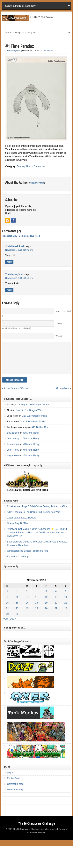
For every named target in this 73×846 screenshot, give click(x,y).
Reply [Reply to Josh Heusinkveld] (9, 262)
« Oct (5, 624)
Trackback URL (9, 236)
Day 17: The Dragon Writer (35, 410)
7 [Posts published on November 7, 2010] (65, 597)
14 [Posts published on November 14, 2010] (65, 603)
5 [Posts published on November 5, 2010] (46, 597)
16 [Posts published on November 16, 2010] (17, 608)
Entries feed (13, 784)
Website (59, 336)
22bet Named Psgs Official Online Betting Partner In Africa (37, 512)
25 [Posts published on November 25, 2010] (36, 614)
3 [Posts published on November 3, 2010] (26, 597)
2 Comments (47, 50)
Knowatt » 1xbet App (17, 562)
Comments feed (15, 789)
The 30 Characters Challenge (36, 829)
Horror (29, 166)
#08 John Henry (31, 438)
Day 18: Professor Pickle (34, 421)
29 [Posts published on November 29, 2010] (7, 620)
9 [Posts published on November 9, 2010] (17, 603)
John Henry (13, 444)
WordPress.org (15, 795)
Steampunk (40, 166)
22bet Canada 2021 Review (21, 523)
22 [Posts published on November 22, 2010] (7, 614)
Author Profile (37, 183)
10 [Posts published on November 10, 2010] (27, 603)
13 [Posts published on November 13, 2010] (56, 603)
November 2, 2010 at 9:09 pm (19, 278)
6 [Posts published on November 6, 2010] (56, 597)
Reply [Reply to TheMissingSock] (9, 290)
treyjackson (13, 438)
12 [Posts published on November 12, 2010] (46, 603)
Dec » (13, 624)
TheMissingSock (12, 50)
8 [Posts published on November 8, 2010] (7, 603)
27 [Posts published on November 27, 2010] (56, 614)
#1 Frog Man (62, 394)
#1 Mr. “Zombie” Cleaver (16, 394)
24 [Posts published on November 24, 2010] (27, 614)
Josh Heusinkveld (15, 246)
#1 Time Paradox (19, 46)
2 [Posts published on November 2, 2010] (17, 597)
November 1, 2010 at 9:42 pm (19, 250)
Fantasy (21, 166)
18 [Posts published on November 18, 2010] (36, 608)
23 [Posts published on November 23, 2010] (17, 614)
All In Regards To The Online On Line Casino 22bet (33, 518)
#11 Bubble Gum (40, 433)
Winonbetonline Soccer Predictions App (27, 556)
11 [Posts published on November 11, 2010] (36, 603)
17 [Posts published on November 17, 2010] (27, 608)
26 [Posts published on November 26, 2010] (46, 614)
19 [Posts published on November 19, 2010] (46, 608)
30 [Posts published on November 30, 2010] (17, 620)
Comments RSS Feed (29, 236)
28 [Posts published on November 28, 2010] (65, 614)
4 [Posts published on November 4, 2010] (36, 597)
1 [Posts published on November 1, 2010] (7, 597)
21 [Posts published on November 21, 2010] (65, 608)
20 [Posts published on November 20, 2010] (56, 608)
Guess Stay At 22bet (17, 529)
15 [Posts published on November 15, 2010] (7, 608)
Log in (10, 778)
